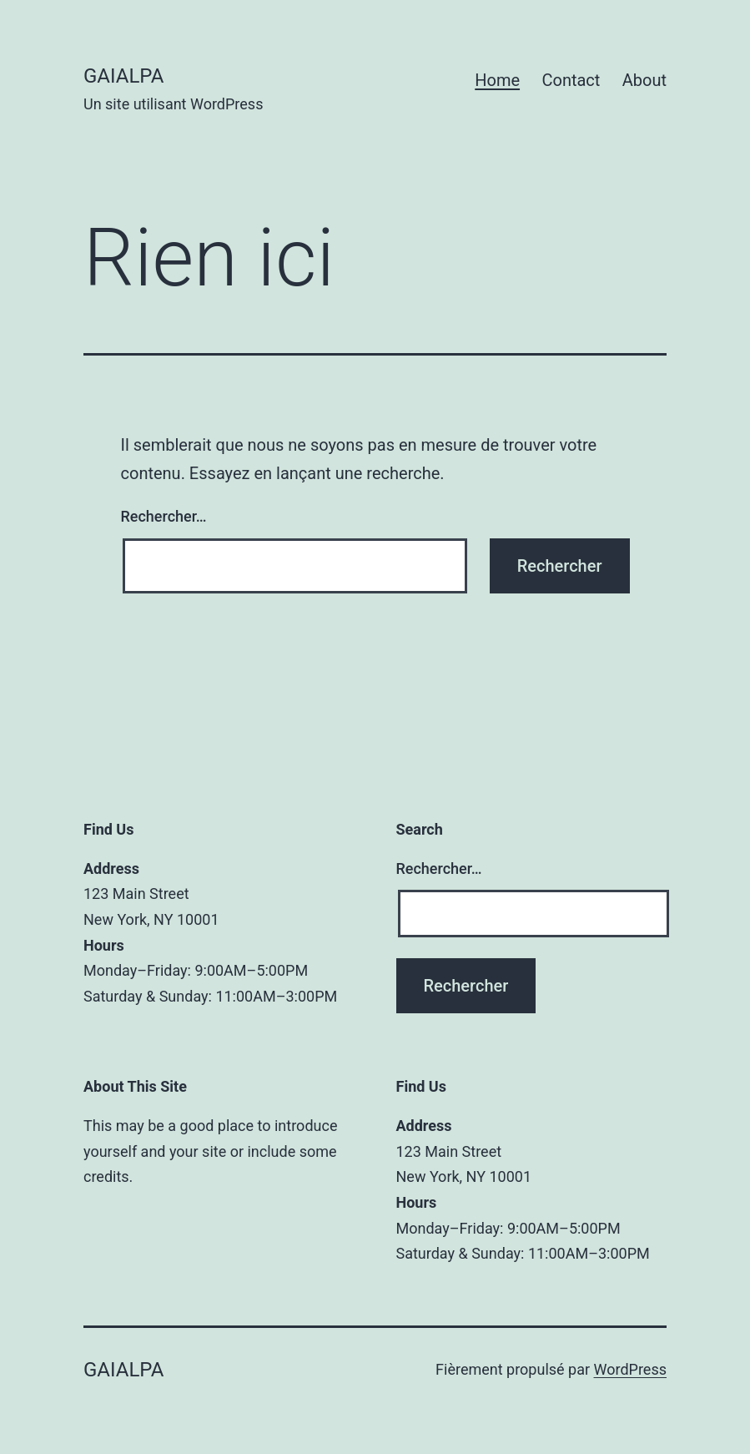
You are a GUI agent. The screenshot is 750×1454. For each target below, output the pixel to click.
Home (497, 80)
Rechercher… (164, 516)
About (644, 80)
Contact (570, 80)
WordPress (630, 1369)
